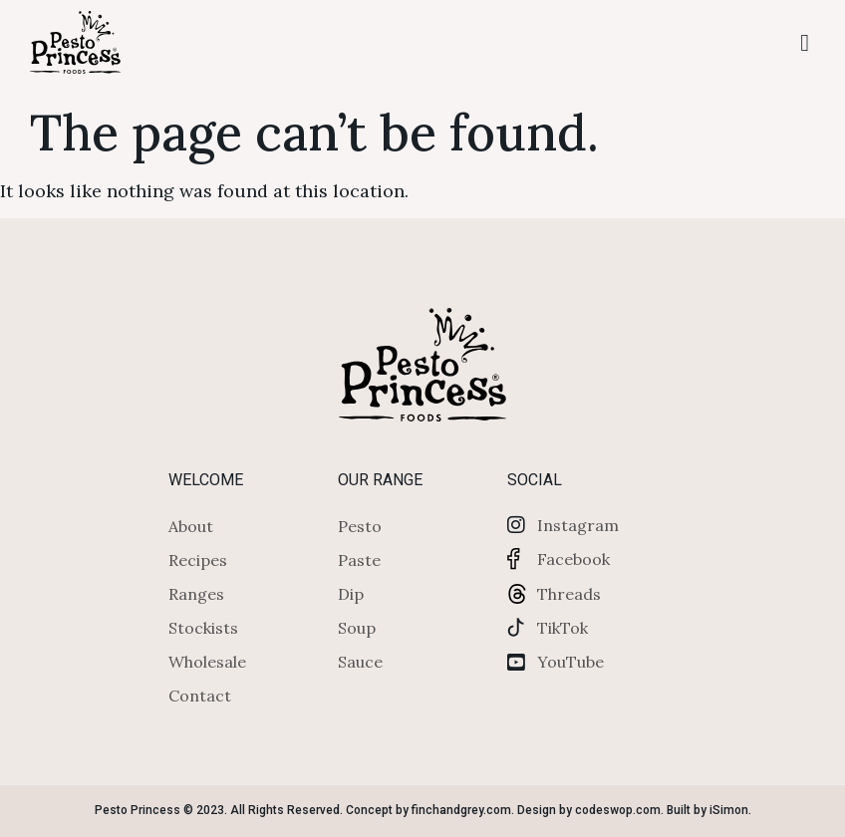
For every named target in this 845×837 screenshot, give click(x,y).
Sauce (360, 662)
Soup (357, 628)
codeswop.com (618, 810)
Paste (359, 560)
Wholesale (207, 662)
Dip (351, 594)
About (190, 526)
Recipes (197, 560)
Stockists (203, 628)
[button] (804, 43)
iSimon (728, 810)
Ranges (196, 594)
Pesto (360, 526)
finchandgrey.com (461, 810)
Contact (199, 695)
